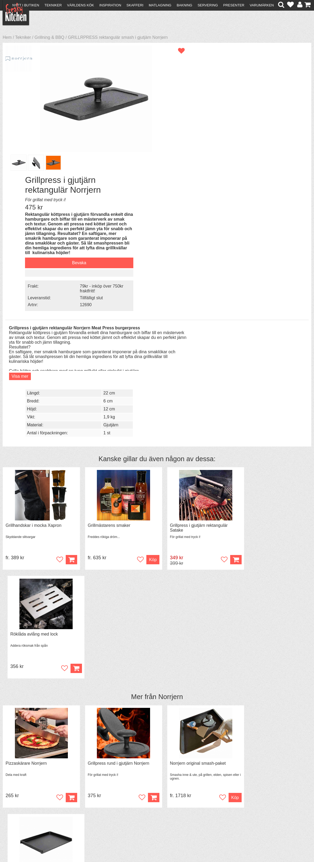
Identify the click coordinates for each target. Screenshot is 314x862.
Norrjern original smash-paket (190, 469)
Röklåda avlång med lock (264, 339)
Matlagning (160, 5)
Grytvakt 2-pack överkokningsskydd (39, 598)
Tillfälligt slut (262, 172)
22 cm (278, 203)
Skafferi (134, 5)
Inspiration (110, 5)
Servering (207, 5)
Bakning (184, 5)
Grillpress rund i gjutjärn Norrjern (114, 469)
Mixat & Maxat (95, 796)
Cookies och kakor (156, 797)
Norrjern (170, 402)
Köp (67, 374)
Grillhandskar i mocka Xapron (33, 339)
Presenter (233, 5)
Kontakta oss (23, 787)
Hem (7, 37)
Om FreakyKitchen (156, 787)
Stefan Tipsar (94, 801)
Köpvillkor (20, 791)
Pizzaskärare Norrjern (26, 469)
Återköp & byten (26, 796)
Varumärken (262, 5)
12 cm (278, 219)
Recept (89, 787)
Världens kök (80, 5)
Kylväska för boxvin (102, 598)
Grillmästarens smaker (105, 339)
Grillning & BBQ (49, 37)
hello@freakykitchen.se (137, 841)
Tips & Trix (92, 791)
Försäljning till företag (31, 801)
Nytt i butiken (25, 5)
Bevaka (250, 138)
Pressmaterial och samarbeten (168, 792)
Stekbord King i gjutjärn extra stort (273, 469)
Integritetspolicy (25, 806)
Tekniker (53, 5)
